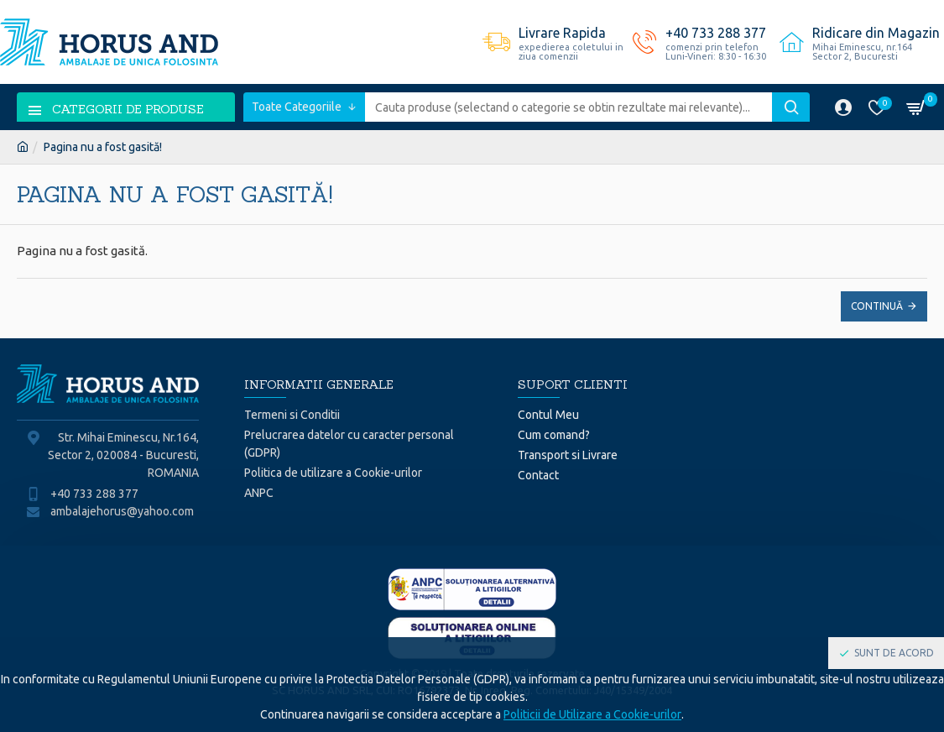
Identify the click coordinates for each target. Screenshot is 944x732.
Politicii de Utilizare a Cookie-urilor (592, 714)
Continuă (877, 306)
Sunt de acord (894, 652)
